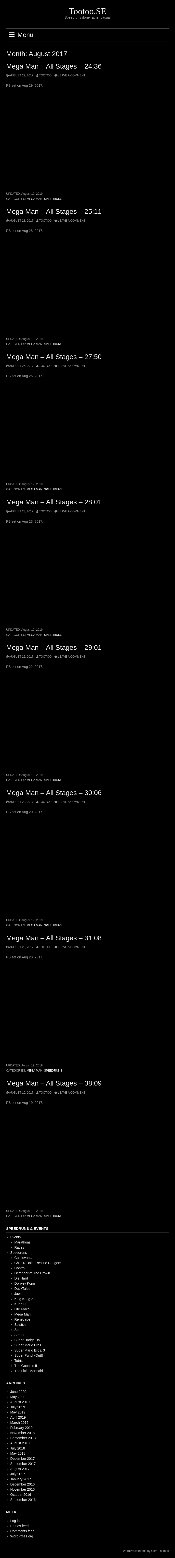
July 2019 (17, 1407)
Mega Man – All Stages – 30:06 (54, 793)
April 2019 (18, 1417)
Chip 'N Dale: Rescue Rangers (37, 1263)
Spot (18, 1330)
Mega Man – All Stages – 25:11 (54, 211)
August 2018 (20, 1443)
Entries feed (19, 1526)
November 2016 (22, 1489)
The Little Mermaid (28, 1371)
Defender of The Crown (32, 1273)
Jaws (18, 1294)
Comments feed (22, 1531)
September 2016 (23, 1500)
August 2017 (20, 1469)
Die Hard (21, 1278)
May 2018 (17, 1453)
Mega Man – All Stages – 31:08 (54, 938)
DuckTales (22, 1289)
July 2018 (17, 1448)
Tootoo (45, 75)
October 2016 (20, 1495)
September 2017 (23, 1464)
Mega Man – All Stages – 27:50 (54, 357)
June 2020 (18, 1392)
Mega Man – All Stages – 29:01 (54, 647)
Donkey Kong (24, 1283)
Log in (15, 1521)
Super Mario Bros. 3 (29, 1350)
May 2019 (17, 1412)
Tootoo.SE (87, 11)
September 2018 (23, 1438)
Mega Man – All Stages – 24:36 (54, 66)
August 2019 (20, 1402)
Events (15, 1237)
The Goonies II (25, 1366)
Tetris (18, 1361)
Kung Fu (20, 1304)
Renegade (22, 1319)
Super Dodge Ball (27, 1340)
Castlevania (23, 1258)
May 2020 (17, 1397)
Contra (19, 1268)
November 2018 (22, 1433)
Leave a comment (71, 75)
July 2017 (17, 1474)
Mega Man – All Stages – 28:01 (54, 502)
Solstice (20, 1325)
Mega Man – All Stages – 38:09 (54, 1083)
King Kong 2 (23, 1299)
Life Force (22, 1309)
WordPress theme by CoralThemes (146, 1551)
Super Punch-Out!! (28, 1355)
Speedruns (53, 199)
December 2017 (22, 1459)
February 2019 (21, 1428)
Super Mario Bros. (28, 1345)
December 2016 (22, 1484)
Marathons (22, 1242)
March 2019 (19, 1423)
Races (19, 1247)
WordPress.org (21, 1536)
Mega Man (34, 199)
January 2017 (20, 1479)
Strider (19, 1335)
